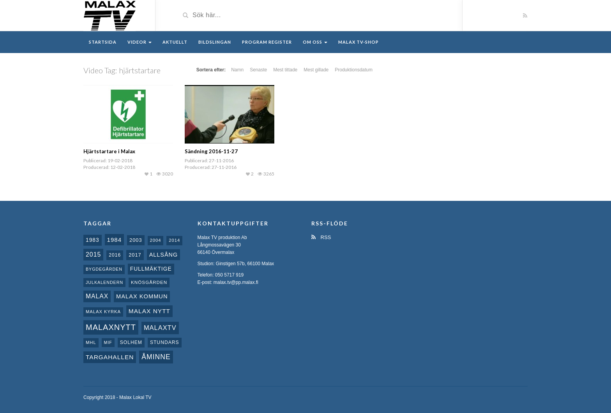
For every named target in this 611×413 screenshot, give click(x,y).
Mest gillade (316, 70)
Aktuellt (174, 41)
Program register (267, 41)
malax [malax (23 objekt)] (97, 296)
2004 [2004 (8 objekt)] (155, 240)
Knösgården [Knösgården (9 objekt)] (149, 282)
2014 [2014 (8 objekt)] (174, 240)
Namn (237, 70)
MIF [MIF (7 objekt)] (108, 342)
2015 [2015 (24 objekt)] (93, 254)
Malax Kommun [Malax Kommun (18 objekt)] (142, 296)
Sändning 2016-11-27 (211, 151)
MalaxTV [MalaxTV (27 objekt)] (160, 327)
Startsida (103, 41)
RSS (321, 237)
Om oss (315, 41)
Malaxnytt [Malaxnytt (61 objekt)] (111, 327)
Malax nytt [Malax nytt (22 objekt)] (149, 311)
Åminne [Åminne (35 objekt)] (155, 357)
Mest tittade (285, 70)
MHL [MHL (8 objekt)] (91, 342)
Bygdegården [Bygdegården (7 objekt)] (104, 269)
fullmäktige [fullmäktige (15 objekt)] (151, 269)
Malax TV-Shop (358, 41)
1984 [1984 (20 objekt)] (114, 239)
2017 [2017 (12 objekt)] (135, 255)
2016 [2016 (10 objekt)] (115, 255)
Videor (139, 41)
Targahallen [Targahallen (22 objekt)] (110, 357)
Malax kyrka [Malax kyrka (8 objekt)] (103, 311)
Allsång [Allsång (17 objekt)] (163, 255)
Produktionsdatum (354, 70)
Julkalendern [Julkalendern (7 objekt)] (104, 282)
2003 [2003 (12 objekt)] (135, 240)
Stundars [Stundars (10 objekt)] (164, 342)
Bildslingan (214, 41)
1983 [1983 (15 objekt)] (92, 240)
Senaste (258, 70)
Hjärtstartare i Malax (109, 151)
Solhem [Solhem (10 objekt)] (131, 342)
